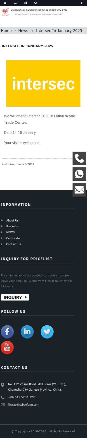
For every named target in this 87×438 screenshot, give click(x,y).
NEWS (11, 231)
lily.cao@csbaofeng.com (25, 402)
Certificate (14, 237)
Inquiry (14, 295)
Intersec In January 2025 (59, 31)
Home (6, 31)
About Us (12, 220)
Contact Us (15, 242)
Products (12, 226)
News (23, 31)
